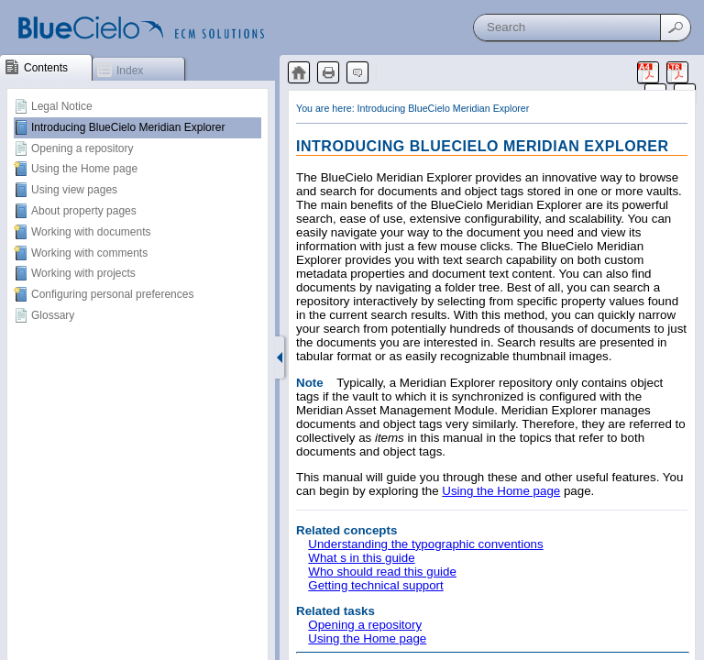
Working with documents (91, 232)
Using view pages (74, 189)
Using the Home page (84, 168)
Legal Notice (62, 106)
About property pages (84, 210)
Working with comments (89, 253)
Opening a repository (82, 148)
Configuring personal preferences (112, 294)
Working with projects (83, 273)
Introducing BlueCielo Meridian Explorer (128, 127)
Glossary (52, 315)
